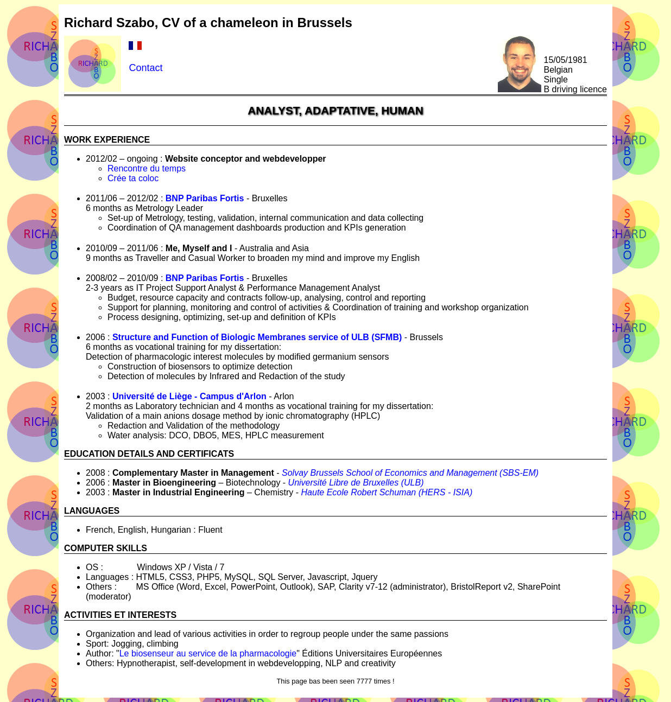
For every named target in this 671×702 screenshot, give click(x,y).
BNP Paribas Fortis (205, 198)
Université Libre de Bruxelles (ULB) (356, 482)
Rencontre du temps (146, 168)
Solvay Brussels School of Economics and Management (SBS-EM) (410, 472)
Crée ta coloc (133, 178)
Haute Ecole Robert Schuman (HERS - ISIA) (387, 492)
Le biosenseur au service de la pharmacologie (207, 653)
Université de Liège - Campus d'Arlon (189, 396)
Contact (145, 67)
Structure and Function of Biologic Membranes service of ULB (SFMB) (257, 337)
